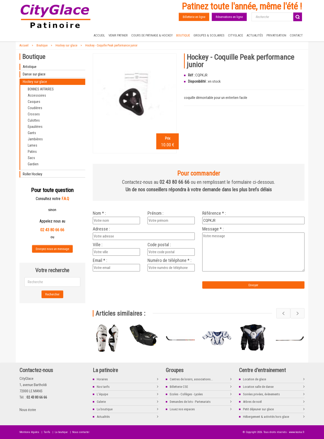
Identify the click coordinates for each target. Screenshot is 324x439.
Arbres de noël (252, 402)
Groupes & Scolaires (209, 35)
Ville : (97, 244)
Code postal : (159, 244)
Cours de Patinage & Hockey (152, 35)
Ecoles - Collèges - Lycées (186, 394)
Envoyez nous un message (52, 249)
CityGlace (235, 35)
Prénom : (156, 213)
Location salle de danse (258, 387)
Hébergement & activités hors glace (266, 417)
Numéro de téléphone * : (170, 260)
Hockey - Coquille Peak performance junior (111, 45)
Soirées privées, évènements (261, 394)
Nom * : (99, 213)
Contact (296, 35)
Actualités (254, 35)
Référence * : (214, 213)
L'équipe (102, 394)
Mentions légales (29, 432)
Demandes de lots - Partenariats (190, 402)
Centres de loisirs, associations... (191, 379)
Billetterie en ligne (194, 17)
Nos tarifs (103, 387)
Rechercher (52, 294)
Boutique (183, 35)
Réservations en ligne (229, 17)
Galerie (101, 402)
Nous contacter (81, 432)
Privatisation (276, 35)
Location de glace (254, 379)
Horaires (102, 379)
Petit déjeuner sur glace (258, 409)
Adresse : (101, 229)
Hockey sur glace (66, 45)
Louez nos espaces (182, 409)
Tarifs (47, 432)
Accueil (99, 35)
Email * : (100, 260)
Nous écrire (28, 410)
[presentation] (134, 282)
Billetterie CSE (179, 387)
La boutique (104, 409)
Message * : (213, 229)
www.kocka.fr (296, 432)
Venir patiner (118, 35)
